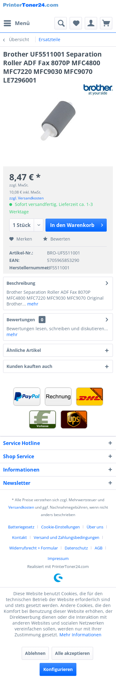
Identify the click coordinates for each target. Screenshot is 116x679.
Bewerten (56, 239)
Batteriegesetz (21, 527)
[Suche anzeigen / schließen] (60, 23)
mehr (32, 304)
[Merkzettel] (76, 23)
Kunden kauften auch (29, 366)
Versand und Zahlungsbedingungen (66, 537)
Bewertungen (20, 319)
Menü (17, 22)
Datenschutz (76, 548)
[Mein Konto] (91, 23)
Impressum (58, 558)
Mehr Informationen (80, 635)
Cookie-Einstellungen (60, 527)
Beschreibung (20, 283)
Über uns (95, 527)
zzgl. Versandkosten (26, 198)
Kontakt (19, 537)
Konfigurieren (58, 669)
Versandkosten (21, 507)
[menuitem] (16, 23)
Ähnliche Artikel (23, 350)
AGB (98, 548)
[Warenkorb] (106, 23)
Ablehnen (35, 653)
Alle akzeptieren (72, 653)
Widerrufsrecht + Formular (33, 548)
